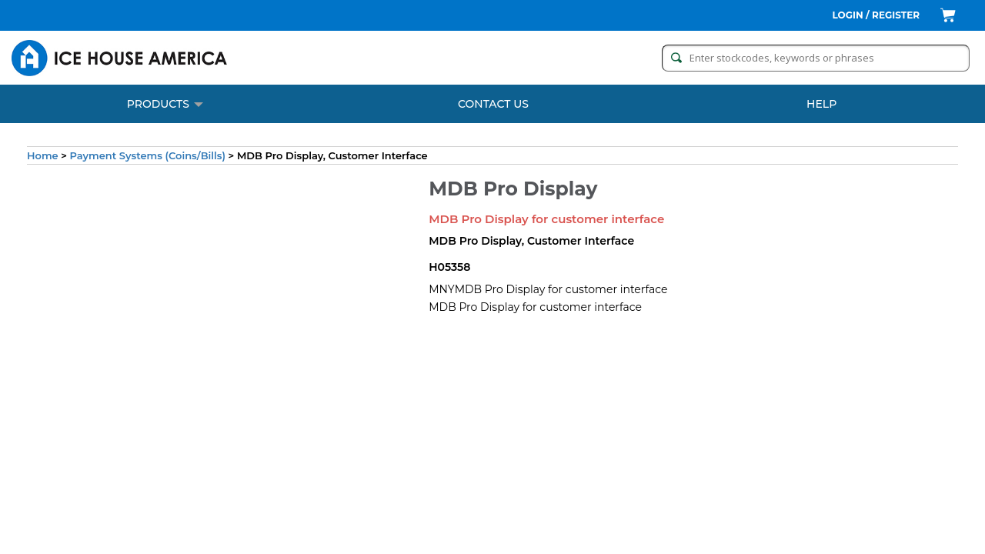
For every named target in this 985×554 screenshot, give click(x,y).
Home (42, 155)
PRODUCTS (165, 104)
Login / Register (876, 15)
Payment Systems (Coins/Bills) (147, 155)
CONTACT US (493, 104)
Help (821, 104)
